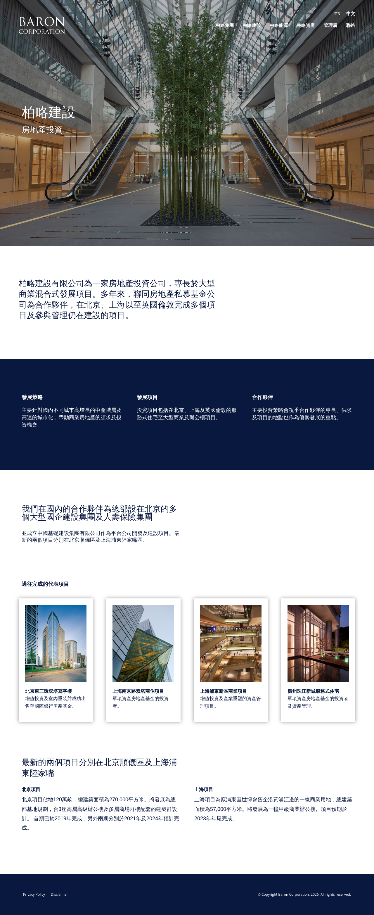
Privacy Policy (34, 894)
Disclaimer (59, 894)
